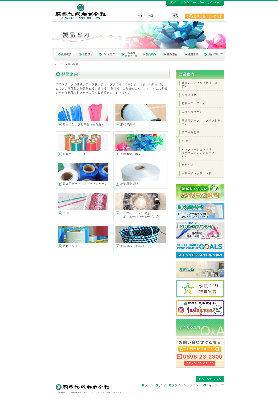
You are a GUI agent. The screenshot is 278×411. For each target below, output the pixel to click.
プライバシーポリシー (186, 385)
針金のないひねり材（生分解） (83, 124)
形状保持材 (127, 124)
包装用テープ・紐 (75, 153)
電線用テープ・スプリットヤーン (85, 183)
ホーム (59, 64)
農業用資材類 (129, 183)
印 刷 (185, 140)
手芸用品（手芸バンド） (136, 246)
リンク (162, 385)
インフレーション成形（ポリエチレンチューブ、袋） (141, 215)
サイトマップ (215, 385)
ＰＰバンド (70, 246)
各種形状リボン (130, 153)
